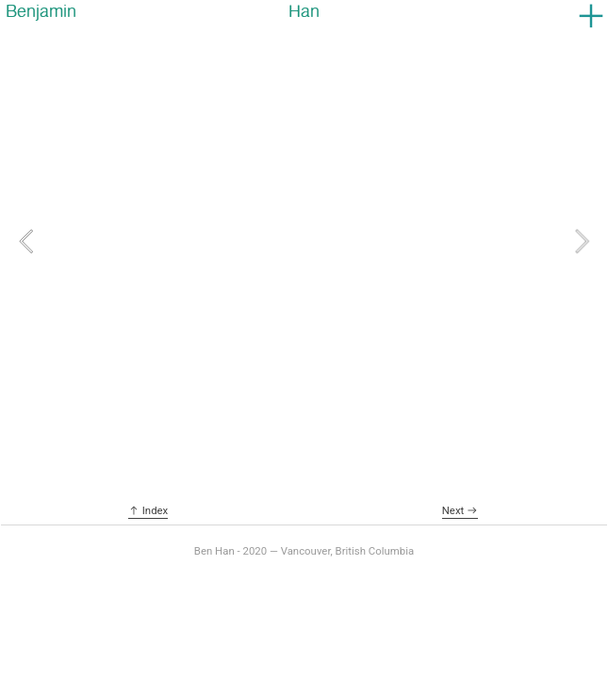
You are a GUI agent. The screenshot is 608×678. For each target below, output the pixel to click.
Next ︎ (460, 510)
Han (304, 11)
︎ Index (148, 510)
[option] (304, 241)
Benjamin (41, 11)
